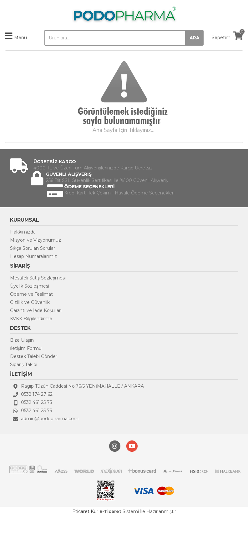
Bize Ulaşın (22, 340)
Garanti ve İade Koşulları (36, 310)
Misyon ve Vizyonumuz (35, 240)
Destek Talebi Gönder (33, 356)
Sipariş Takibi (23, 364)
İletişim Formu (26, 348)
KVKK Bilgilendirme (31, 318)
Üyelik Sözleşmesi (29, 286)
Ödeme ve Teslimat (31, 294)
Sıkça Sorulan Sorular (32, 248)
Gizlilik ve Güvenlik (30, 302)
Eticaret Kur (85, 511)
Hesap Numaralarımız (33, 256)
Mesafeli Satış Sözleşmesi (38, 278)
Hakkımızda (23, 232)
